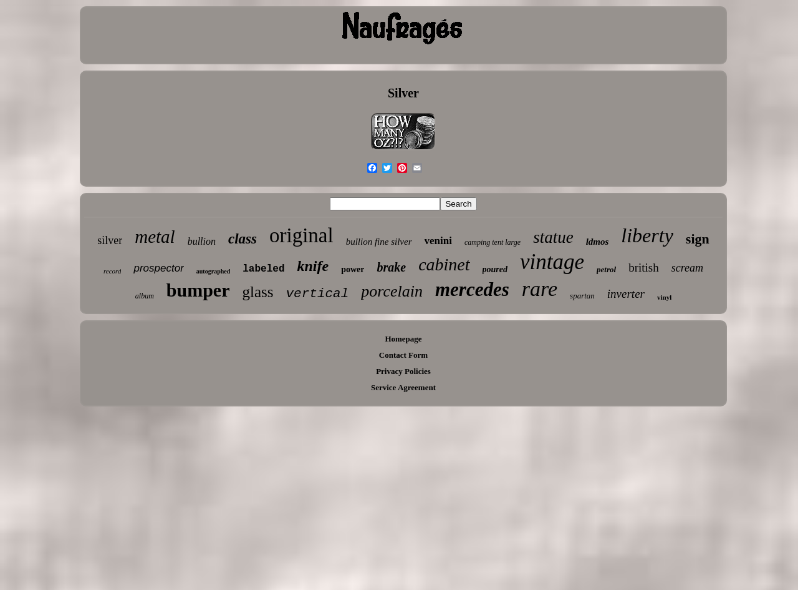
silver (109, 240)
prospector (158, 268)
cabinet (443, 264)
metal (155, 237)
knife (313, 266)
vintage (552, 262)
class (242, 239)
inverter (626, 293)
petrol (606, 269)
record (112, 271)
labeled (263, 269)
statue (553, 237)
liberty (647, 235)
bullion (202, 241)
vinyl (664, 297)
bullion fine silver (379, 242)
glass (257, 291)
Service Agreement (403, 387)
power (352, 269)
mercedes (472, 289)
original (301, 235)
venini (438, 241)
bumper (198, 290)
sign (697, 239)
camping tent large (492, 242)
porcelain (392, 291)
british (643, 267)
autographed (213, 271)
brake (391, 267)
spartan (582, 295)
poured (495, 269)
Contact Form (403, 355)
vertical (317, 294)
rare (539, 288)
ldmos (597, 242)
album (144, 296)
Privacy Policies (403, 371)
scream (687, 268)
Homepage (403, 338)
